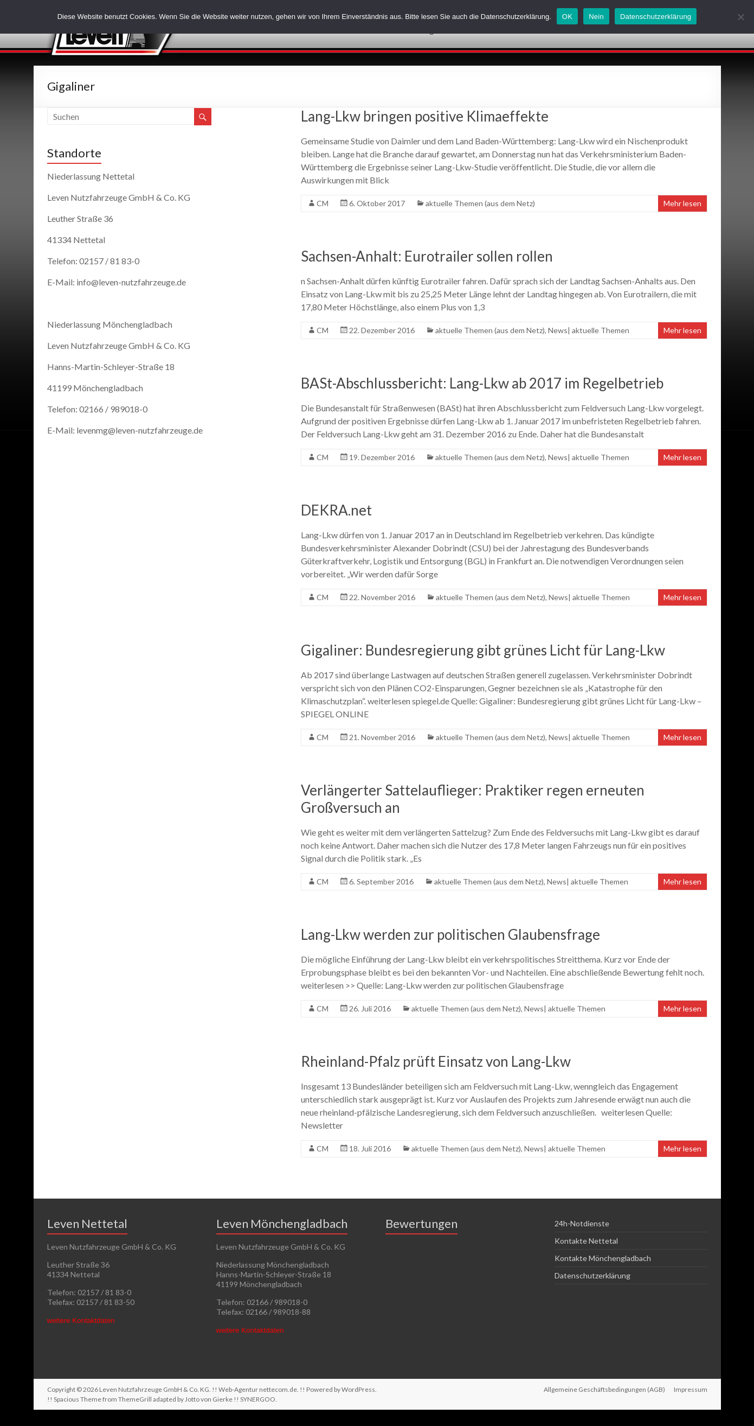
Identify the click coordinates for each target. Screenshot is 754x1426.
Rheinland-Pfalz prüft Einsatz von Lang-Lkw (436, 1061)
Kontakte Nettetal (586, 1240)
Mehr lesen (682, 203)
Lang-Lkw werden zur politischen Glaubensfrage (450, 934)
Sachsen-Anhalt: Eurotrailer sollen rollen (427, 256)
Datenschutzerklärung (592, 1275)
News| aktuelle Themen (588, 330)
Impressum (690, 1389)
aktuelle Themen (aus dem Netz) (480, 203)
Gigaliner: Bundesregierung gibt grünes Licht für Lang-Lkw (484, 650)
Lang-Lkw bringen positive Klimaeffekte (425, 116)
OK (567, 16)
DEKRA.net (336, 510)
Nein (596, 16)
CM (322, 203)
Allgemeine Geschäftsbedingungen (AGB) (604, 1389)
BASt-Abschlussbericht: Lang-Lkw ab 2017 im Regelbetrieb (482, 383)
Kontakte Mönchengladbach (603, 1258)
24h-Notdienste (582, 1223)
